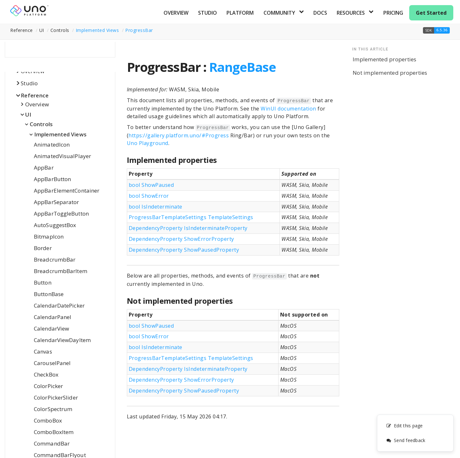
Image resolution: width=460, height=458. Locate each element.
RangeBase (242, 67)
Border (43, 248)
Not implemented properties (390, 72)
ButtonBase (49, 294)
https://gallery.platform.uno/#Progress (178, 135)
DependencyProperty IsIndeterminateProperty (188, 228)
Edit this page (404, 426)
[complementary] (415, 433)
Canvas (43, 351)
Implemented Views (97, 30)
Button (42, 282)
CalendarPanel (52, 317)
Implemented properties (385, 59)
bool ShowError (149, 195)
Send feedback (405, 440)
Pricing (393, 12)
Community (279, 12)
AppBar (44, 167)
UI (28, 114)
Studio (207, 12)
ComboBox (48, 420)
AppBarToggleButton (61, 213)
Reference (35, 95)
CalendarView (51, 328)
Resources (351, 12)
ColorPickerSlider (56, 397)
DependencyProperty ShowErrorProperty (181, 238)
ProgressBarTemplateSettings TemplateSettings (191, 217)
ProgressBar (139, 30)
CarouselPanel (52, 363)
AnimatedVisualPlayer (62, 156)
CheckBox (46, 374)
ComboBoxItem (53, 432)
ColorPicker (48, 386)
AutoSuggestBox (55, 225)
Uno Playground (147, 143)
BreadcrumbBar (54, 259)
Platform (240, 12)
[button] (436, 30)
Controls (41, 124)
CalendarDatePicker (59, 305)
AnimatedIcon (52, 144)
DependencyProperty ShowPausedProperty (184, 249)
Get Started (431, 12)
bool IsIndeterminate (155, 206)
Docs (320, 12)
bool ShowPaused (151, 184)
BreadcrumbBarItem (60, 271)
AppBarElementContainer (66, 190)
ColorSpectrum (53, 409)
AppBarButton (52, 179)
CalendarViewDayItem (62, 340)
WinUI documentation (288, 108)
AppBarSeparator (56, 202)
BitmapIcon (49, 236)
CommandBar (52, 443)
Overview (176, 12)
